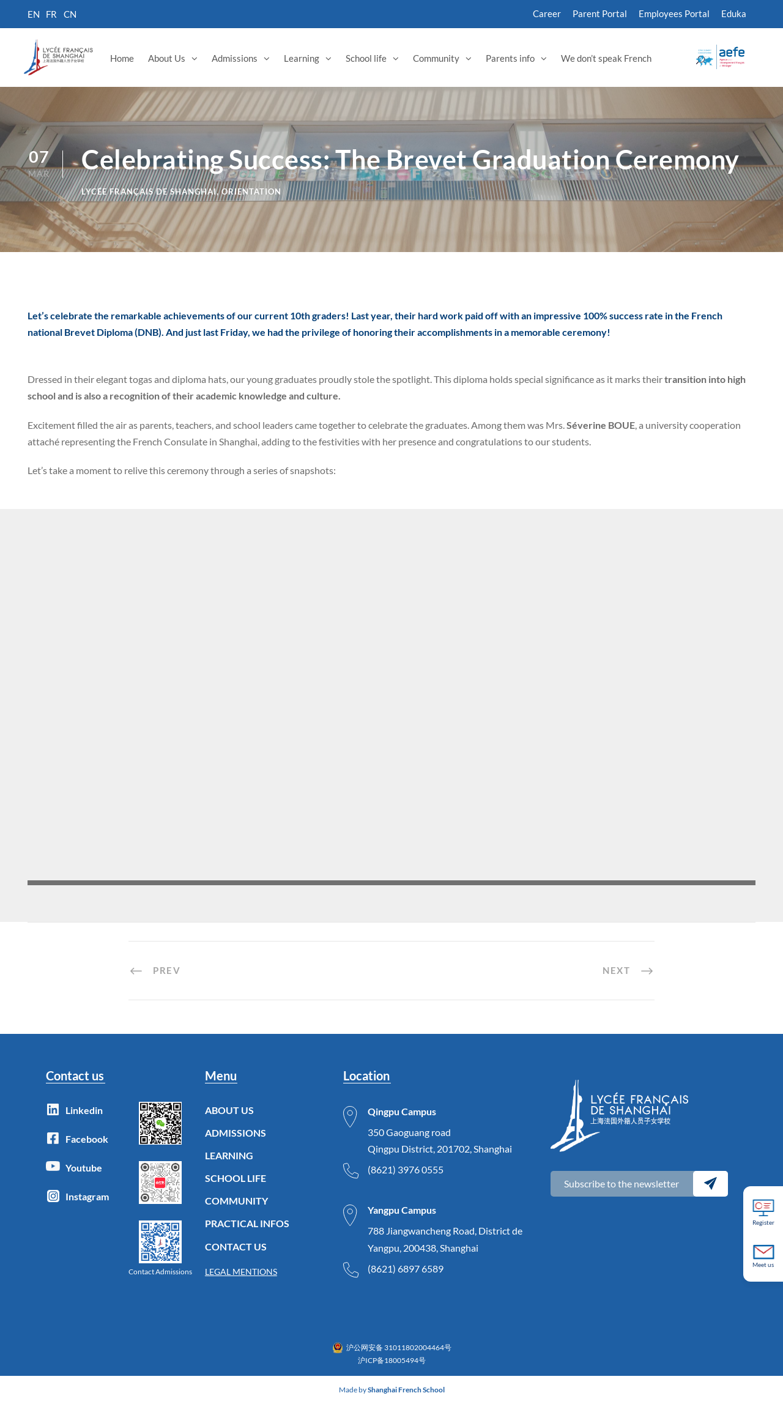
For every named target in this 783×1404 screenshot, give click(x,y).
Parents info (510, 58)
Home (122, 58)
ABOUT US (229, 1110)
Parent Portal (600, 13)
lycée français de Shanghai (149, 191)
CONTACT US (236, 1246)
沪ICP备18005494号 (392, 1360)
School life (366, 58)
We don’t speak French (606, 58)
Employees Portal (674, 13)
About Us (166, 58)
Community (436, 58)
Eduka (733, 13)
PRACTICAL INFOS (247, 1223)
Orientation (251, 191)
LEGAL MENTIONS (241, 1271)
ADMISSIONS (235, 1132)
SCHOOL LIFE (235, 1178)
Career (547, 13)
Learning (301, 58)
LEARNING (229, 1155)
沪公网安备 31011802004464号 (398, 1347)
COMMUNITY (236, 1200)
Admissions (235, 58)
